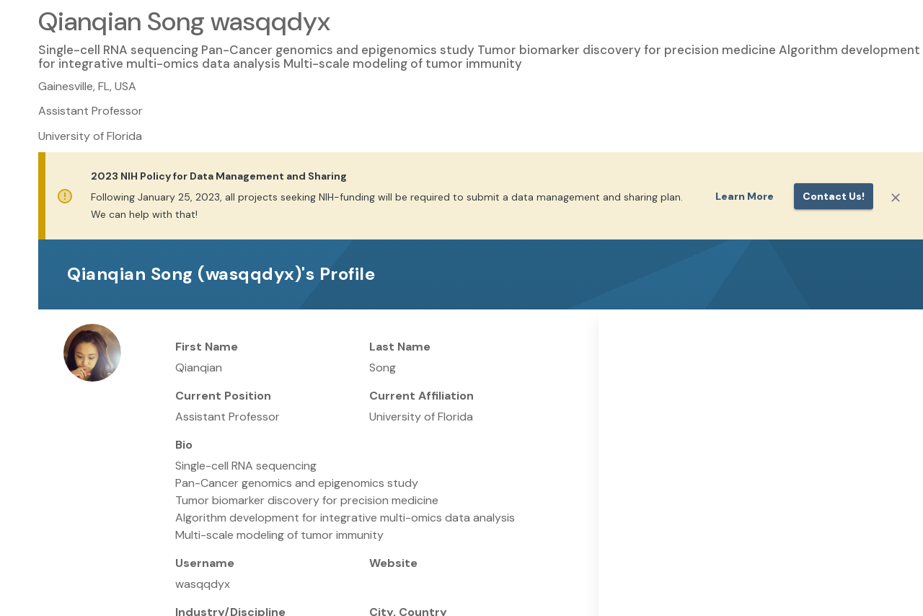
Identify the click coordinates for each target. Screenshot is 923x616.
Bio (184, 444)
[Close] (895, 197)
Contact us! (834, 196)
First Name (206, 346)
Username (204, 563)
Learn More (744, 196)
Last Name (399, 346)
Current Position (223, 395)
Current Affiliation (421, 395)
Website (393, 563)
